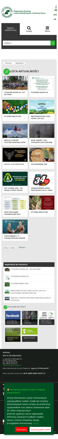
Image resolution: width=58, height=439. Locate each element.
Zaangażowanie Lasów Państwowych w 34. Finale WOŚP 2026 (42, 190)
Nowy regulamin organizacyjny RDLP (12, 213)
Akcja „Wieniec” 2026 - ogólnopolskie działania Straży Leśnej (41, 142)
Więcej (36, 423)
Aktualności (19, 63)
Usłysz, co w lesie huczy (14, 164)
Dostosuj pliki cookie (40, 429)
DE (55, 19)
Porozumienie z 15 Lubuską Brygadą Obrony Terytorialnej (14, 238)
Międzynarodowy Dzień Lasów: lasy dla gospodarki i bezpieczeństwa (40, 119)
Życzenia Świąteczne (12, 116)
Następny (22, 247)
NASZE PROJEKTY (29, 338)
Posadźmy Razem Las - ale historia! (25, 269)
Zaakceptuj (21, 429)
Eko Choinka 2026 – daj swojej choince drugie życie (13, 190)
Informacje (8, 63)
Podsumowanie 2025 (39, 164)
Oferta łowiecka (27, 322)
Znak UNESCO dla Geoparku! (46, 322)
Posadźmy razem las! (39, 92)
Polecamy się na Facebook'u (12, 322)
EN (55, 15)
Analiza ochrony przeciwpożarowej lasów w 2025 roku (14, 142)
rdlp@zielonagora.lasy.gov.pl (12, 365)
